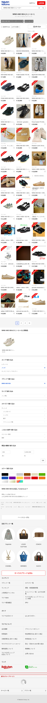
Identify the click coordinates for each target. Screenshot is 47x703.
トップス (24, 415)
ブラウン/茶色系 (30, 474)
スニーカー (29, 21)
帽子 (24, 418)
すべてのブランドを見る (23, 573)
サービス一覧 (5, 690)
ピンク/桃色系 (30, 478)
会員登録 (41, 3)
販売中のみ (5, 27)
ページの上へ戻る (23, 517)
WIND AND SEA (23, 383)
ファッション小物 (24, 422)
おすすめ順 (15, 27)
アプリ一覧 (28, 690)
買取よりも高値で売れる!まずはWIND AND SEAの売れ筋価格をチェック (23, 495)
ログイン (32, 3)
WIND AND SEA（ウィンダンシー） (12, 21)
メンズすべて (24, 411)
